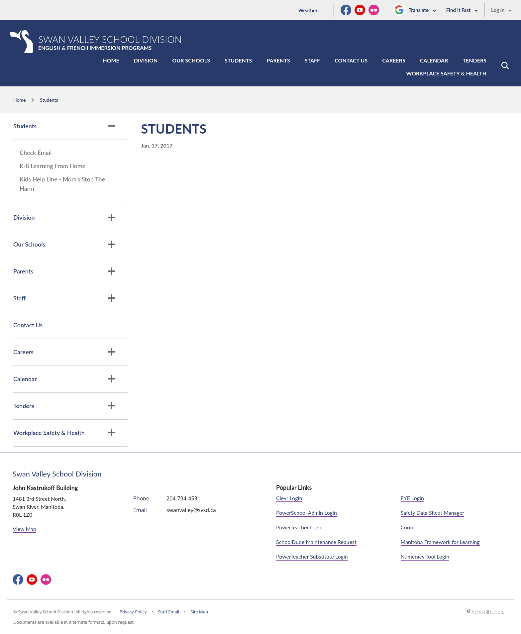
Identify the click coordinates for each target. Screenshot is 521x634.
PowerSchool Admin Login (306, 512)
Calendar (434, 60)
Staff (312, 60)
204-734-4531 (183, 498)
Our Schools (191, 60)
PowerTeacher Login (299, 527)
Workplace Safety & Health (446, 73)
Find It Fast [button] (462, 10)
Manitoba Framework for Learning (440, 542)
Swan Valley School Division (57, 473)
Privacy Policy (133, 612)
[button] (505, 65)
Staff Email (168, 612)
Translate (422, 10)
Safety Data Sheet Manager (432, 512)
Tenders (474, 60)
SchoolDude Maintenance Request (316, 542)
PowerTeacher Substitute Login (312, 556)
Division (146, 60)
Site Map (199, 612)
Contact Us (351, 60)
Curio (407, 527)
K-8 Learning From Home (52, 165)
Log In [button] (501, 10)
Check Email (36, 152)
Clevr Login (289, 498)
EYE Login (412, 498)
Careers (393, 60)
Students (238, 60)
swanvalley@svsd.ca (191, 510)
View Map (24, 529)
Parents (278, 60)
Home (111, 60)
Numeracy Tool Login (425, 556)
